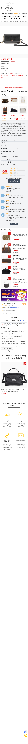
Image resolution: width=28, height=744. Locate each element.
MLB (11, 336)
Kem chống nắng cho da (7, 351)
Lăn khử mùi (4, 336)
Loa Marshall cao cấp (6, 348)
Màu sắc (3, 145)
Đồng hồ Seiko (19, 346)
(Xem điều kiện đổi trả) (14, 307)
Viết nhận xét (14, 181)
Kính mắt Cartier (21, 341)
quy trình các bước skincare (8, 341)
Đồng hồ (22, 331)
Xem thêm (14, 223)
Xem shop (14, 317)
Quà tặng (3, 338)
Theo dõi (24, 304)
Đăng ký (22, 320)
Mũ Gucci (12, 333)
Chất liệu (4, 148)
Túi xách (16, 21)
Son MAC (19, 333)
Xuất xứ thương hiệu (6, 152)
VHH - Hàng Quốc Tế (9, 303)
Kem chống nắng (5, 331)
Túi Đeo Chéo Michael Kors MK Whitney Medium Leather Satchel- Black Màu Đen (14, 390)
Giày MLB (22, 343)
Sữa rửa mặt (15, 331)
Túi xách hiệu (4, 333)
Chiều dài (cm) (5, 164)
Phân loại (4, 156)
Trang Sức (10, 338)
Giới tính (3, 143)
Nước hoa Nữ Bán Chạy (7, 346)
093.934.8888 (8, 7)
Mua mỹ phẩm (17, 336)
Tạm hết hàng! (14, 87)
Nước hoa (3, 343)
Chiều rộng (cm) (6, 162)
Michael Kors (7, 14)
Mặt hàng (4, 140)
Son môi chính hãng (13, 343)
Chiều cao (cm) (5, 159)
